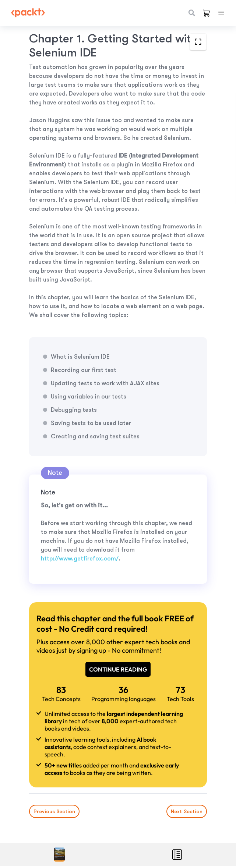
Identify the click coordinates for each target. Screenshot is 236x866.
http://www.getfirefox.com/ (80, 558)
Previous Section (54, 811)
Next (186, 811)
